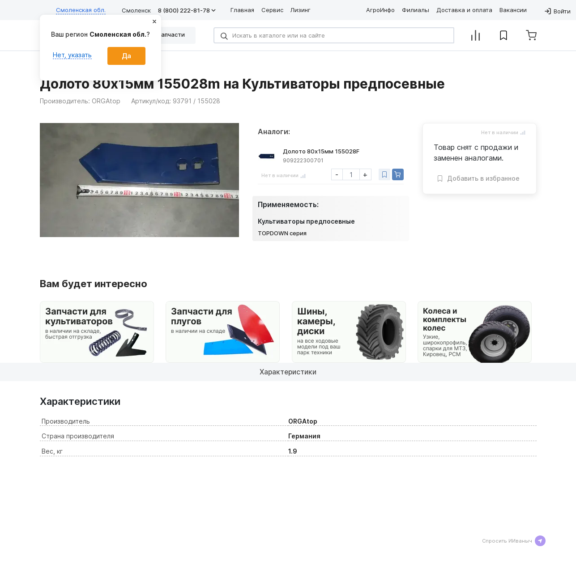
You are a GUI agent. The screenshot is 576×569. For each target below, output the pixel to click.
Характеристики (288, 371)
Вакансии (513, 9)
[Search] (333, 35)
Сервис (272, 9)
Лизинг (300, 9)
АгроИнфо (380, 9)
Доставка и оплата (464, 9)
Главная (242, 9)
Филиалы (415, 9)
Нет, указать (72, 55)
